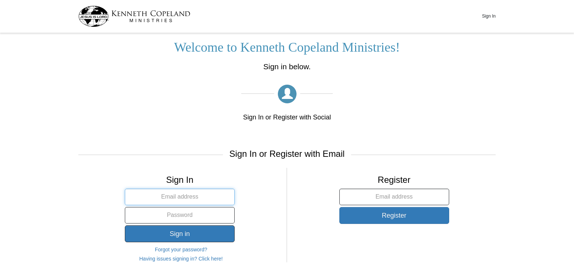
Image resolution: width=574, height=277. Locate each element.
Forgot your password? (181, 249)
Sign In (489, 16)
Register (394, 215)
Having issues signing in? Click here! (181, 259)
